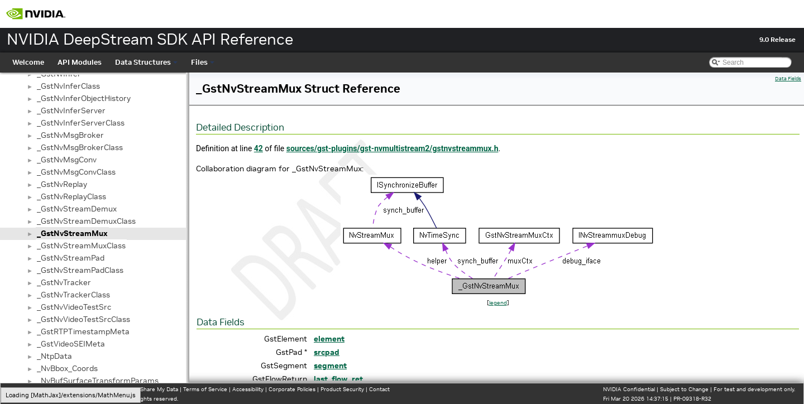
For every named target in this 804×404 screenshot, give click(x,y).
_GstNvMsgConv (67, 160)
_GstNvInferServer (71, 110)
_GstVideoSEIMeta (71, 344)
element (329, 339)
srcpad (326, 352)
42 (258, 148)
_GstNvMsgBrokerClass (80, 147)
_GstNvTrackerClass (73, 295)
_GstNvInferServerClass (81, 123)
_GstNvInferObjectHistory (84, 98)
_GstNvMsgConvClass (76, 172)
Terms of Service (205, 389)
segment (330, 365)
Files (202, 62)
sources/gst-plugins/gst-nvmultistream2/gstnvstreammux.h (392, 148)
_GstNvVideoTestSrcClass (83, 319)
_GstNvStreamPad (70, 258)
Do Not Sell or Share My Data (140, 389)
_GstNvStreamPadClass (80, 270)
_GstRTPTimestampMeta (83, 331)
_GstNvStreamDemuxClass (86, 221)
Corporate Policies (292, 389)
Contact (379, 389)
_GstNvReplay (62, 184)
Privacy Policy (25, 389)
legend (498, 302)
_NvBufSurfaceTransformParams (98, 381)
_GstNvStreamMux (72, 233)
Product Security (342, 389)
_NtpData (54, 356)
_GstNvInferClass (68, 86)
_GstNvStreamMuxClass (81, 246)
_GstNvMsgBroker (70, 135)
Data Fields (788, 78)
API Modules (80, 62)
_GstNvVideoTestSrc (74, 307)
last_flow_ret (338, 379)
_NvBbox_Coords (67, 368)
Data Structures (146, 62)
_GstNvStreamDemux (77, 209)
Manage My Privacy (72, 389)
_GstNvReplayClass (71, 196)
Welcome (28, 62)
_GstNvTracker (64, 282)
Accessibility (248, 389)
